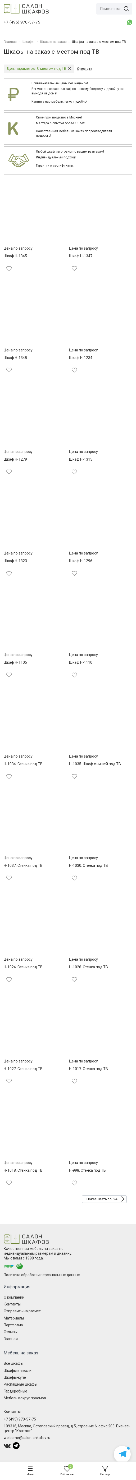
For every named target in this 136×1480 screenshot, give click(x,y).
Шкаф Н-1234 (80, 358)
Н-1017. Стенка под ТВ (88, 1069)
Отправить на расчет (22, 1311)
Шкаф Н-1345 (15, 256)
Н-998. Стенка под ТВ (87, 1170)
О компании (14, 1297)
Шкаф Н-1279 (15, 459)
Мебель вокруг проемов (25, 1398)
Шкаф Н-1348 (15, 358)
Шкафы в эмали (17, 1370)
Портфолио (13, 1325)
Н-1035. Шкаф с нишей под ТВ (95, 764)
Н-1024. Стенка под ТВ (23, 967)
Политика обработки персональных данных (42, 1275)
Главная (11, 1339)
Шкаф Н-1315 (80, 459)
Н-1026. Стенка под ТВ (88, 967)
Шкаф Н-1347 (80, 256)
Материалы (14, 1318)
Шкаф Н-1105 (15, 662)
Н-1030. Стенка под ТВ (88, 865)
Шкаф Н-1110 (80, 662)
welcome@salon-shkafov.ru (27, 1438)
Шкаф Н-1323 (15, 561)
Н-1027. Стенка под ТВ (23, 1069)
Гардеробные (15, 1391)
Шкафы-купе (15, 1377)
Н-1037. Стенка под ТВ (23, 865)
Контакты (12, 1304)
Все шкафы (13, 1363)
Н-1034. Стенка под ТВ (23, 764)
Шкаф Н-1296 (80, 561)
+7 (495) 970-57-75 (20, 1419)
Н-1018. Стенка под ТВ (23, 1170)
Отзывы (10, 1332)
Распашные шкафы (20, 1384)
